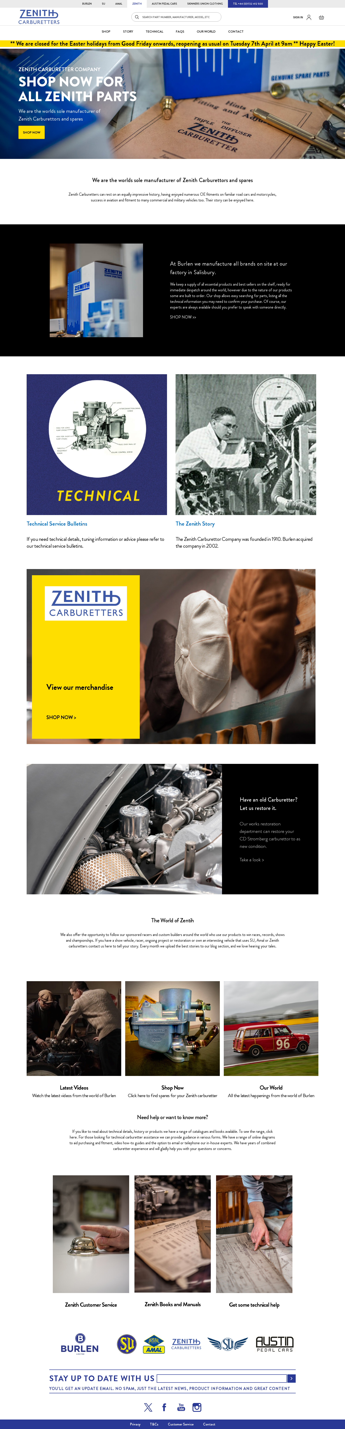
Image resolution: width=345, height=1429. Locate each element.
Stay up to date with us (101, 1378)
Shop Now (172, 1088)
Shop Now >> (183, 317)
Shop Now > (61, 717)
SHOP (106, 31)
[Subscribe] (291, 1378)
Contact (209, 1424)
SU (103, 4)
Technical (154, 31)
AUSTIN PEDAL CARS (164, 4)
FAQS (180, 31)
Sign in (298, 17)
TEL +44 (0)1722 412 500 (248, 4)
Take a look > (252, 859)
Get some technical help (254, 1305)
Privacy (135, 1424)
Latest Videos (74, 1088)
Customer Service (181, 1424)
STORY (128, 31)
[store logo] (38, 17)
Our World (206, 31)
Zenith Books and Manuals (173, 1304)
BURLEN (87, 4)
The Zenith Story (195, 524)
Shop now (31, 132)
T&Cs (154, 1424)
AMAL (118, 4)
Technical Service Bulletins (57, 524)
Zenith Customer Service (91, 1305)
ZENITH (137, 4)
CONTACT (236, 31)
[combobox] (176, 17)
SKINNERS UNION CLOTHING (205, 4)
